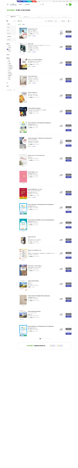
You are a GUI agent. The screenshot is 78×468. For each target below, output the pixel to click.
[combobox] (21, 4)
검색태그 (9, 51)
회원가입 (54, 1)
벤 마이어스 (29, 253)
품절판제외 (10, 75)
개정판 (9, 79)
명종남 (37, 141)
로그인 (57, 1)
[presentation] (13, 17)
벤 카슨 (29, 30)
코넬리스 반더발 (30, 141)
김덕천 (39, 61)
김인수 (29, 94)
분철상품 (9, 72)
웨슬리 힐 (35, 253)
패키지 (9, 77)
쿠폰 (9, 60)
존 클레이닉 (48, 253)
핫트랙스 (34, 1)
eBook (24, 1)
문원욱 (29, 314)
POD (9, 70)
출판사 (9, 49)
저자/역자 (9, 47)
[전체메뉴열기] (7, 4)
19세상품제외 (10, 68)
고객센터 (70, 1)
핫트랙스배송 (10, 65)
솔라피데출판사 (30, 48)
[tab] (13, 17)
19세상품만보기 (10, 67)
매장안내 (67, 1)
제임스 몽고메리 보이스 (31, 61)
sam (29, 1)
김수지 (34, 94)
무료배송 (9, 63)
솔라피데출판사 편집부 (31, 124)
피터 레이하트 (42, 253)
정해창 (29, 157)
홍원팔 (34, 30)
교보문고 (19, 1)
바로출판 (38, 1)
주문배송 (64, 1)
